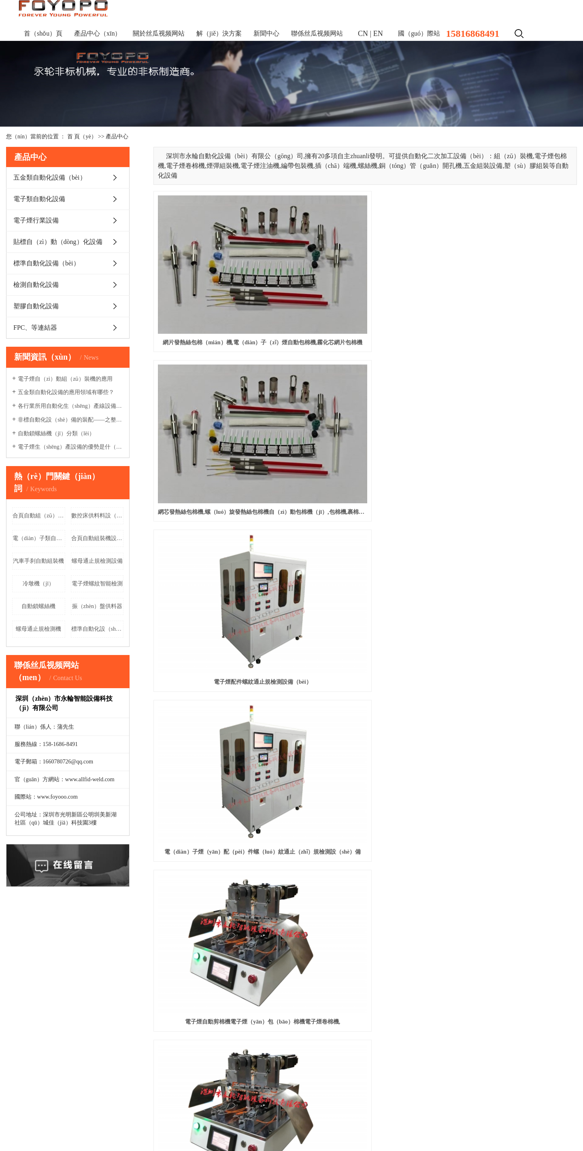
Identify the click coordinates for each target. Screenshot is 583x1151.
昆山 (192, 1129)
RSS (555, 1113)
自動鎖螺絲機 (38, 606)
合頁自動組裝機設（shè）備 (97, 538)
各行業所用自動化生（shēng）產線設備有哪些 (70, 406)
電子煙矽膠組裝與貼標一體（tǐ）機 (220, 512)
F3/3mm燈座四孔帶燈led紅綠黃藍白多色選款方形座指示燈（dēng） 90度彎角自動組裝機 (510, 737)
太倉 (148, 1129)
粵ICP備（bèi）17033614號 (39, 1114)
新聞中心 (266, 33)
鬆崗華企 (565, 1126)
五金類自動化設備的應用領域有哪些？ (66, 392)
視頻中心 (193, 972)
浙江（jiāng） (112, 1129)
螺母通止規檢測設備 (97, 561)
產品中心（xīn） (97, 33)
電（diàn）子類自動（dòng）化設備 (39, 538)
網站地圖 (534, 1113)
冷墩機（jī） (38, 584)
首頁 (11, 972)
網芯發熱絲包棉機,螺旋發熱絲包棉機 (220, 737)
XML (570, 1113)
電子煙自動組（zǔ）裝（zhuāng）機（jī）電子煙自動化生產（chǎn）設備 (510, 512)
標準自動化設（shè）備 (97, 629)
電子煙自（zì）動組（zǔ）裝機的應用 (65, 379)
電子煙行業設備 (36, 220)
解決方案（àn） (147, 972)
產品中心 (117, 137)
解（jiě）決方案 (219, 33)
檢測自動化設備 (36, 284)
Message (320, 1067)
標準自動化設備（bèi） (46, 263)
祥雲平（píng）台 (501, 1126)
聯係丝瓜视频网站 (317, 33)
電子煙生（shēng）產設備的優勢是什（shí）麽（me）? (70, 447)
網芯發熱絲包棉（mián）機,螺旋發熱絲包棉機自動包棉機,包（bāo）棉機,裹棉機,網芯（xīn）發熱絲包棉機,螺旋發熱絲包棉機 (510, 624)
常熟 (161, 1129)
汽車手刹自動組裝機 (38, 561)
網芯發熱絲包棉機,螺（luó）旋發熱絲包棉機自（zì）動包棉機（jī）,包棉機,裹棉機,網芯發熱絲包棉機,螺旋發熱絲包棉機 (365, 286)
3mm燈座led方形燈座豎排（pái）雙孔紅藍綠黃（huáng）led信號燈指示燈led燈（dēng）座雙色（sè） (365, 737)
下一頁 (491, 768)
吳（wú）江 (214, 1129)
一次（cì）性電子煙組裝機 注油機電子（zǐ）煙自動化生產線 (365, 512)
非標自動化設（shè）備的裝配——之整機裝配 (70, 420)
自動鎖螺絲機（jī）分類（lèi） (56, 433)
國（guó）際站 (419, 33)
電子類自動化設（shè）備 (38, 1042)
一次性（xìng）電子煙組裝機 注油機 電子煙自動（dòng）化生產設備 (365, 624)
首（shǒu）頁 (43, 33)
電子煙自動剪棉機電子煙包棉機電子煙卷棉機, (510, 399)
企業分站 (508, 1113)
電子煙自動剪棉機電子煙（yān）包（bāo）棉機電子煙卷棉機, (365, 399)
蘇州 (236, 1129)
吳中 (135, 1129)
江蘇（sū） (67, 1129)
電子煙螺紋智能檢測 (97, 584)
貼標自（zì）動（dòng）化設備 (57, 241)
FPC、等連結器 (35, 327)
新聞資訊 (231, 972)
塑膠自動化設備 (36, 306)
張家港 (176, 1129)
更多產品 (17, 1090)
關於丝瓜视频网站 (159, 33)
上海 (87, 1129)
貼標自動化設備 (26, 1066)
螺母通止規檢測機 (38, 629)
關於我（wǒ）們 (53, 972)
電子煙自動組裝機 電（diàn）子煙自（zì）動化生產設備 (219, 624)
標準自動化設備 (26, 1078)
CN (363, 34)
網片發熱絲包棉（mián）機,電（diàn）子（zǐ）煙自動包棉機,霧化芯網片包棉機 (219, 286)
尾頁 (517, 768)
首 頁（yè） (82, 137)
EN (378, 34)
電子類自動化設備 (39, 198)
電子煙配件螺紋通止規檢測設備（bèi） (511, 286)
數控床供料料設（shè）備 (97, 516)
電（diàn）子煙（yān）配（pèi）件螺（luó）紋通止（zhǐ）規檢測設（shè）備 (219, 399)
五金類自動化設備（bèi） (49, 177)
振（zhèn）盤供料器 (97, 606)
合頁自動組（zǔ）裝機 (39, 516)
